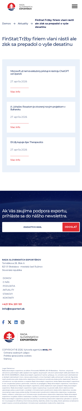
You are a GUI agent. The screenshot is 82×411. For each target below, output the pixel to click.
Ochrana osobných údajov (17, 352)
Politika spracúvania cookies (17, 355)
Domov (6, 23)
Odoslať (71, 227)
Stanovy (8, 359)
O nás (6, 282)
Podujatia (9, 286)
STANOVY (8, 294)
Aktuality (23, 23)
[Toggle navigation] (75, 6)
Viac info (15, 91)
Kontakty (8, 298)
